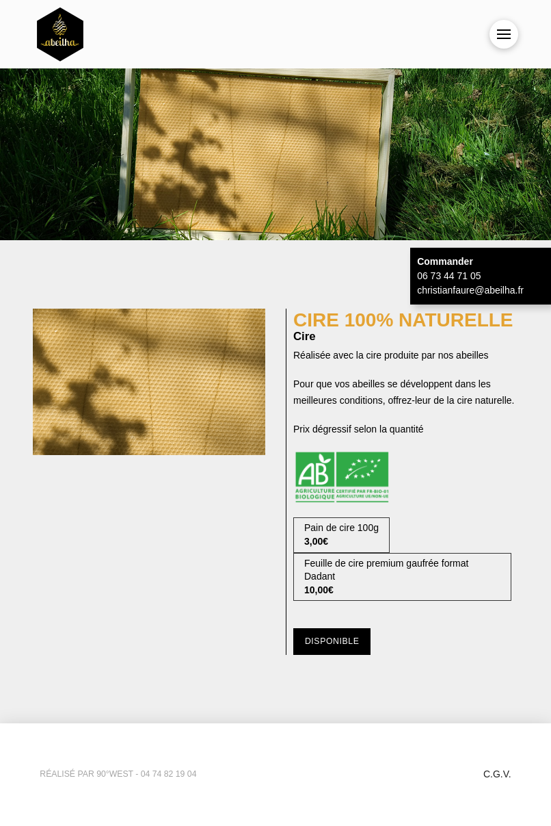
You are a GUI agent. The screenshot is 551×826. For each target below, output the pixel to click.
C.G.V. (497, 774)
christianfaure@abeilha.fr (470, 290)
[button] (503, 34)
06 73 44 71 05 (449, 275)
